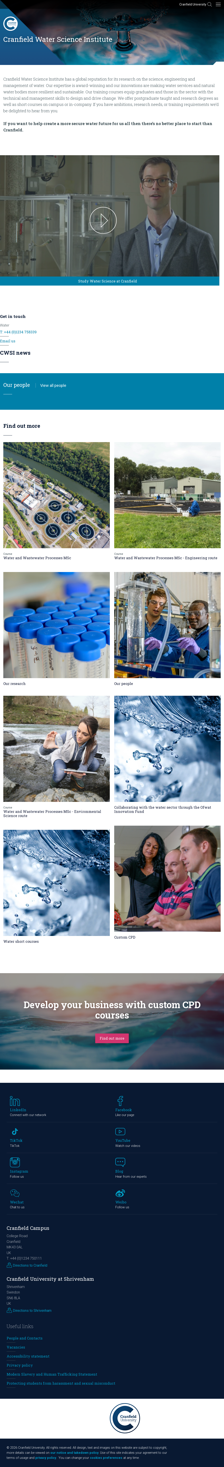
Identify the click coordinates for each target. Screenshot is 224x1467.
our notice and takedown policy (74, 1453)
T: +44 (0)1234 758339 (18, 332)
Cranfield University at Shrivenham (50, 1279)
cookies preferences (106, 1458)
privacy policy (45, 1458)
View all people (53, 385)
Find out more (112, 1038)
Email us (7, 341)
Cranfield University (192, 4)
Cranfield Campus (28, 1228)
